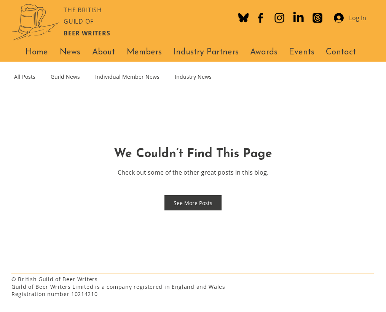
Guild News (65, 76)
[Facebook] (260, 17)
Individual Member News (127, 76)
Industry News (193, 76)
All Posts (24, 76)
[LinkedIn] (298, 17)
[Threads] (317, 17)
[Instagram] (279, 17)
